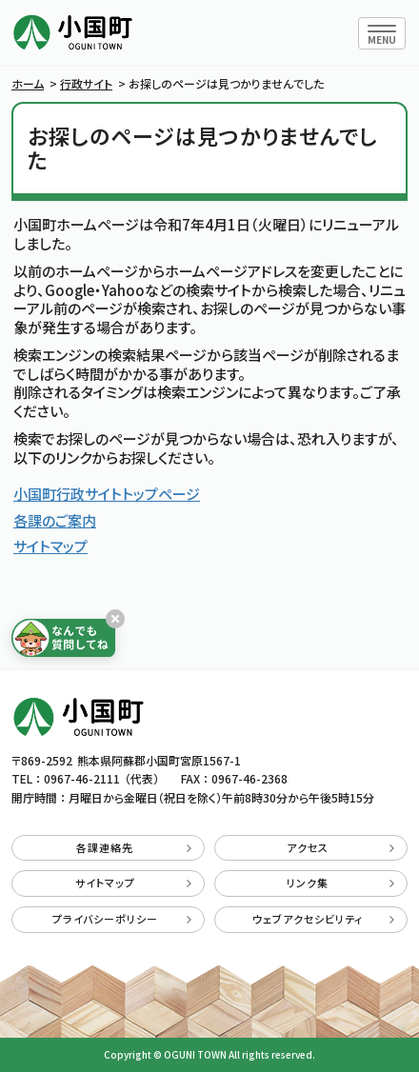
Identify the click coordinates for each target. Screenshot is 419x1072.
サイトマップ (50, 546)
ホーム (27, 83)
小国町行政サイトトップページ (106, 494)
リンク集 (340, 882)
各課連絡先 (133, 847)
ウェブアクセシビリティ (323, 918)
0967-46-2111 (82, 778)
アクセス (340, 847)
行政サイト (86, 83)
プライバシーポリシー (121, 918)
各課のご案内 (54, 520)
